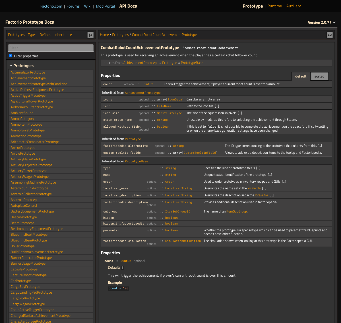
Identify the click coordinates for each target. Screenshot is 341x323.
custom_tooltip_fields (122, 153)
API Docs (128, 5)
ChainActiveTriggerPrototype (32, 309)
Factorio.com (51, 6)
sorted (319, 76)
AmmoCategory (22, 118)
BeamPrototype (22, 222)
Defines (45, 34)
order (107, 182)
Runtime (274, 6)
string (162, 120)
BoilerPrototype (23, 246)
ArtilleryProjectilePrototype (31, 165)
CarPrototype (21, 280)
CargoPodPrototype (25, 298)
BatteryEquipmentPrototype (32, 211)
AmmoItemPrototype (26, 124)
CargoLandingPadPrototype (31, 292)
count (107, 84)
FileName (164, 106)
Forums (73, 6)
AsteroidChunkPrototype (29, 188)
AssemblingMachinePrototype (33, 182)
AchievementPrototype (140, 62)
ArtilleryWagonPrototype (30, 176)
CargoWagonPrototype (28, 304)
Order (169, 182)
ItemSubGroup (236, 211)
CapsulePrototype (24, 269)
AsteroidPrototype (24, 199)
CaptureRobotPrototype (29, 275)
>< (330, 34)
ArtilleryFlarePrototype (28, 159)
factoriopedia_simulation (124, 241)
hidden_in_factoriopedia (123, 223)
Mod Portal (105, 6)
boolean (163, 127)
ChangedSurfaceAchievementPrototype (40, 315)
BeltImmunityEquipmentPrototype (37, 228)
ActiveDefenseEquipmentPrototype (37, 89)
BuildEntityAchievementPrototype (37, 251)
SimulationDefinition (183, 241)
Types (32, 34)
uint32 (148, 84)
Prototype (253, 6)
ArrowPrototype (23, 153)
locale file (254, 188)
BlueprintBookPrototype (29, 234)
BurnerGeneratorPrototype (31, 257)
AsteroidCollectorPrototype (31, 193)
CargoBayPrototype (25, 286)
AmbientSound (22, 112)
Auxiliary (293, 6)
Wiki (87, 6)
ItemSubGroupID (177, 211)
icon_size (111, 113)
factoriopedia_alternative (125, 146)
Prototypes (120, 34)
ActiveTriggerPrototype (28, 95)
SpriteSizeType (169, 113)
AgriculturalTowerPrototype (32, 101)
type (106, 168)
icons (107, 99)
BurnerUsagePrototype (28, 263)
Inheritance (63, 34)
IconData (175, 99)
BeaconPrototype (24, 217)
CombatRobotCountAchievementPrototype (164, 34)
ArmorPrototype (23, 147)
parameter (111, 230)
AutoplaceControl (24, 205)
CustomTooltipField (200, 153)
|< (90, 34)
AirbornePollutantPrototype (32, 107)
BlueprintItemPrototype (29, 240)
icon (106, 106)
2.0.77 (322, 22)
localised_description (122, 195)
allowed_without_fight (122, 127)
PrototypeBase (192, 62)
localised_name (115, 188)
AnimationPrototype (26, 136)
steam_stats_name (117, 120)
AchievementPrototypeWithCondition (39, 83)
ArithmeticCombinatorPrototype (35, 141)
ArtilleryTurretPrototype (29, 170)
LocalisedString (178, 188)
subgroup (110, 211)
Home (104, 34)
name (106, 175)
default (300, 76)
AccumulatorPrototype (28, 72)
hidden (108, 218)
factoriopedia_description (125, 202)
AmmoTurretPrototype (28, 130)
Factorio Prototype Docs (29, 21)
